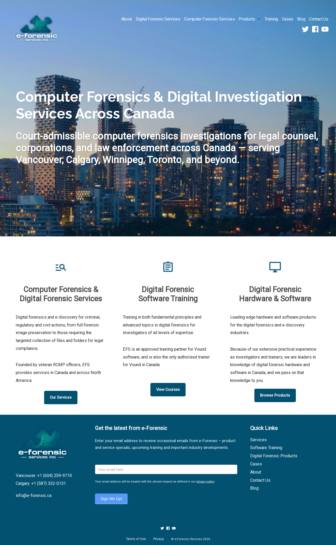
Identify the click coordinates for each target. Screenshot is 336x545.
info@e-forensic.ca (33, 495)
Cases (287, 19)
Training (271, 19)
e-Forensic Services (188, 539)
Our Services (61, 397)
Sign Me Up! (111, 498)
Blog (301, 19)
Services (258, 439)
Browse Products (275, 395)
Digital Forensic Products (273, 455)
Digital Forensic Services (158, 19)
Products (247, 19)
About (126, 19)
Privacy (158, 539)
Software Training (266, 447)
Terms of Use (136, 539)
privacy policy (205, 481)
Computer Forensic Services (209, 19)
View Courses (168, 389)
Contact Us (318, 19)
